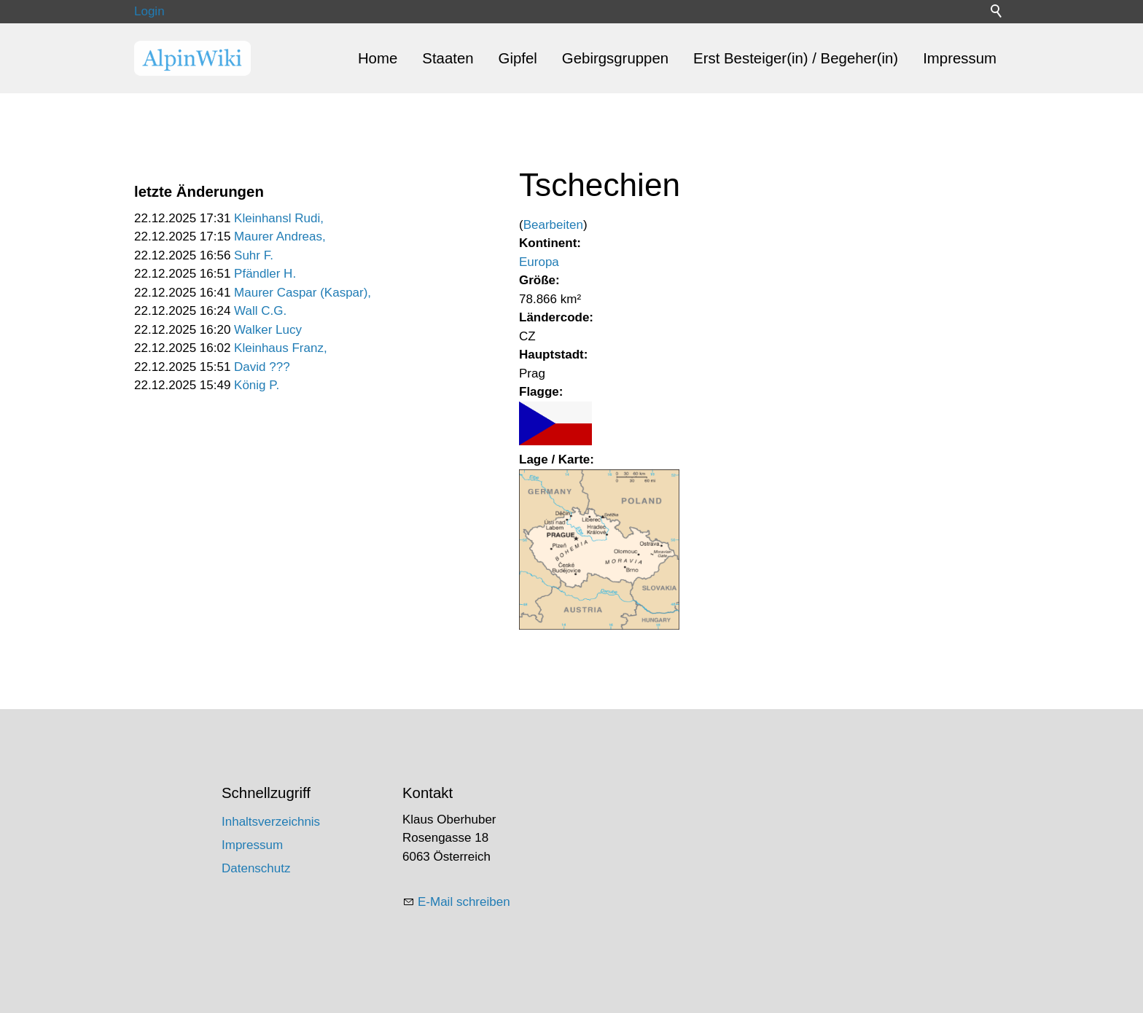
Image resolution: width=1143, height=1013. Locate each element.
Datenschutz (256, 868)
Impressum (959, 58)
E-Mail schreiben (464, 902)
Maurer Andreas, (280, 236)
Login (149, 11)
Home (377, 58)
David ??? (262, 367)
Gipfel (518, 58)
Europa (539, 262)
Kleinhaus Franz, (280, 348)
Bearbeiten (553, 225)
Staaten (447, 58)
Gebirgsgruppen (615, 58)
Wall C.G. (260, 311)
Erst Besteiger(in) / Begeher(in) (795, 58)
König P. (256, 385)
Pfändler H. (265, 274)
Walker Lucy (268, 330)
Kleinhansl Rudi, (279, 218)
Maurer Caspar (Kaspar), (302, 293)
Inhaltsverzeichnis (271, 822)
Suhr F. (253, 255)
